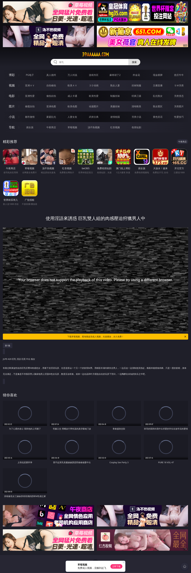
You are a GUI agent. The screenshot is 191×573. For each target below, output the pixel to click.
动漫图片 (93, 106)
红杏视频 (115, 127)
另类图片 (179, 106)
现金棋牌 (157, 75)
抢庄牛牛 (179, 75)
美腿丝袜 (115, 106)
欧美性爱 (93, 96)
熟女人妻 (115, 85)
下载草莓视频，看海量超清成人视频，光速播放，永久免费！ (127, 336)
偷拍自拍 (51, 96)
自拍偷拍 (51, 85)
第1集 (7, 345)
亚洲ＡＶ (30, 85)
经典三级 (136, 96)
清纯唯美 (136, 106)
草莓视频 (72, 127)
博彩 (12, 75)
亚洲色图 (51, 106)
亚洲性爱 (30, 96)
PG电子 (30, 75)
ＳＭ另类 (179, 85)
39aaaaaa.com (95, 54)
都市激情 (30, 116)
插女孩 (29, 127)
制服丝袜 (115, 96)
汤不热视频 (94, 127)
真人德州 (51, 75)
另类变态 (179, 96)
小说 (12, 117)
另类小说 (136, 116)
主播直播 (157, 85)
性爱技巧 (179, 116)
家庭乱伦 (51, 116)
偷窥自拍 (30, 106)
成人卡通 (72, 96)
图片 (12, 106)
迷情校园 (115, 116)
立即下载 (116, 566)
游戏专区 (93, 75)
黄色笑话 (157, 116)
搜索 (134, 62)
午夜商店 (51, 127)
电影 (12, 96)
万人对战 (72, 75)
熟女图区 (157, 106)
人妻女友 (72, 116)
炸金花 (136, 75)
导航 (12, 127)
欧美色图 (72, 106)
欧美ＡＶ (72, 85)
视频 (12, 85)
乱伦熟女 (157, 96)
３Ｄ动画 (93, 85)
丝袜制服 (136, 85)
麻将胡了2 (115, 75)
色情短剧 (136, 127)
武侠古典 (93, 116)
